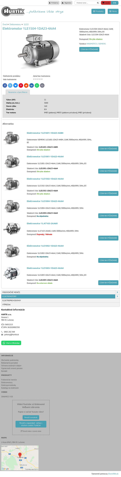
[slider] (38, 79)
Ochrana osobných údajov (11, 365)
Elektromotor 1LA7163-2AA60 (42, 223)
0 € (114, 3)
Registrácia (66, 3)
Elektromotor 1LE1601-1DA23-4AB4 (45, 133)
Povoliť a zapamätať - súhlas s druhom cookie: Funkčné (31, 424)
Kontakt (4, 371)
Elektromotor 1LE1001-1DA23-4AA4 (45, 156)
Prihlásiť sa (53, 3)
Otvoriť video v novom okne (31, 431)
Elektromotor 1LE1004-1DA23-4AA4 (45, 201)
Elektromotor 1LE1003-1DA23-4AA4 (45, 268)
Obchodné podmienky (10, 360)
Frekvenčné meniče (61, 292)
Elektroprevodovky (11, 300)
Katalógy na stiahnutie (10, 388)
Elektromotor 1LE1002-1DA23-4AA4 (45, 245)
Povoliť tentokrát (30, 417)
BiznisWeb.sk (113, 474)
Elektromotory (61, 296)
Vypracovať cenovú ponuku (11, 368)
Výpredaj (6, 304)
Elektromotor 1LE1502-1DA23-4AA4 (45, 178)
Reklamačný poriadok (9, 363)
